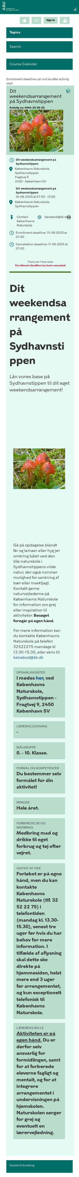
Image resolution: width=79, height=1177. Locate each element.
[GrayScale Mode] (36, 20)
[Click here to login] (65, 20)
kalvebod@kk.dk (28, 657)
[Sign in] (51, 20)
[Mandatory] (69, 221)
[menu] (51, 20)
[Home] (24, 20)
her (39, 678)
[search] (39, 46)
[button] (39, 32)
